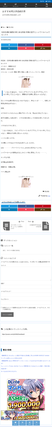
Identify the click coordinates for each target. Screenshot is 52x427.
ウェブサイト (5, 299)
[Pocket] (26, 48)
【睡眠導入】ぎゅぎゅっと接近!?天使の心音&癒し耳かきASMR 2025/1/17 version (25, 355)
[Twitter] (9, 44)
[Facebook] (26, 44)
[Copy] (43, 48)
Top (4, 27)
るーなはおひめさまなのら (9, 371)
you (49, 196)
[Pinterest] (43, 44)
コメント (3, 265)
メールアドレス (6, 291)
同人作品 (10, 27)
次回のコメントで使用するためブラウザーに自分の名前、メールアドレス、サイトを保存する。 (26, 308)
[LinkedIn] (9, 48)
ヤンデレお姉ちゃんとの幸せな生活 (11, 358)
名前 (2, 283)
